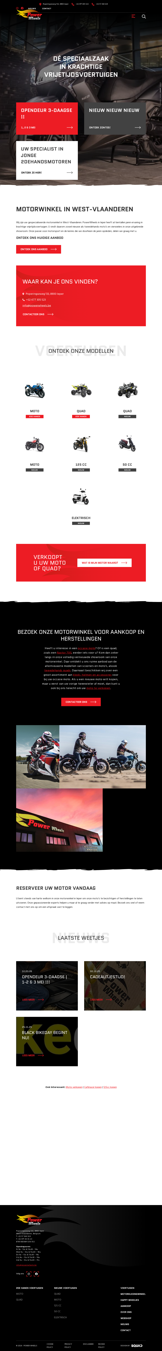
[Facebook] (36, 1273)
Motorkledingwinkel (133, 1294)
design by (131, 1345)
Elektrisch (60, 1318)
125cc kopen (110, 1087)
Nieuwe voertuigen (65, 1288)
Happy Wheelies (130, 1300)
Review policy (101, 1346)
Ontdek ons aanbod (34, 249)
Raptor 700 (64, 653)
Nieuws (125, 1324)
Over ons (126, 1312)
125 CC (57, 1306)
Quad (19, 1300)
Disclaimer (88, 1344)
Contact (46, 8)
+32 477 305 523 (82, 4)
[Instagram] (28, 1273)
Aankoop (126, 1306)
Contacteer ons (76, 702)
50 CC (57, 1312)
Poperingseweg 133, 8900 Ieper (56, 4)
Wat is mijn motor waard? (100, 563)
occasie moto (86, 648)
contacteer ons (33, 314)
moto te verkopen (98, 688)
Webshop (126, 1318)
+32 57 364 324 (102, 4)
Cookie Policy (50, 1346)
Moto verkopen (74, 1087)
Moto (19, 1294)
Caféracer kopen (93, 1087)
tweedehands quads (57, 670)
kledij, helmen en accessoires (92, 675)
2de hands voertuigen (29, 1288)
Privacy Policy (68, 1346)
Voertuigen (127, 1288)
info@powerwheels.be (36, 306)
